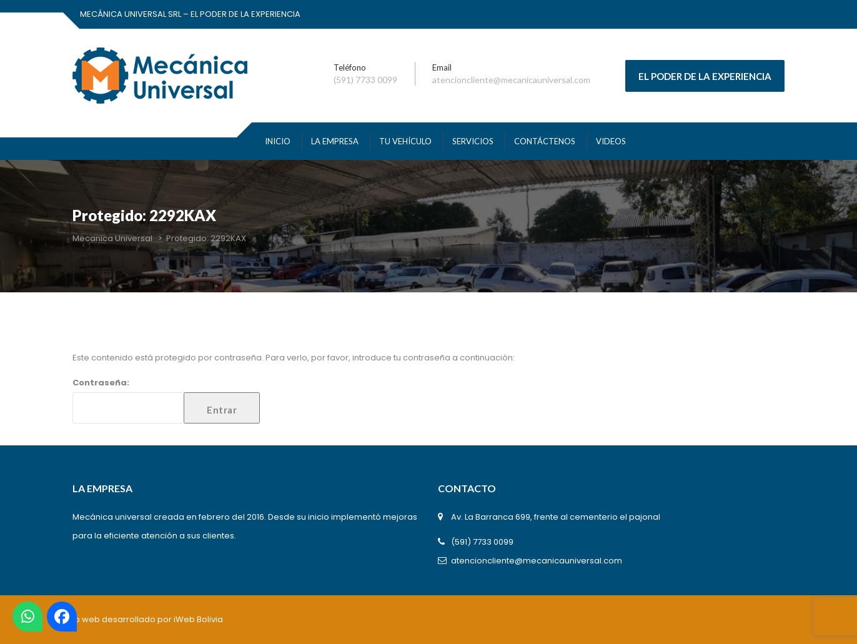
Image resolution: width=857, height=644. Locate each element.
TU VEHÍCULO (405, 141)
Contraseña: (166, 400)
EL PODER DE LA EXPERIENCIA (704, 76)
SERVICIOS (472, 141)
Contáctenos (544, 141)
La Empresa (335, 141)
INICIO (277, 141)
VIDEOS (611, 141)
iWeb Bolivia (198, 619)
